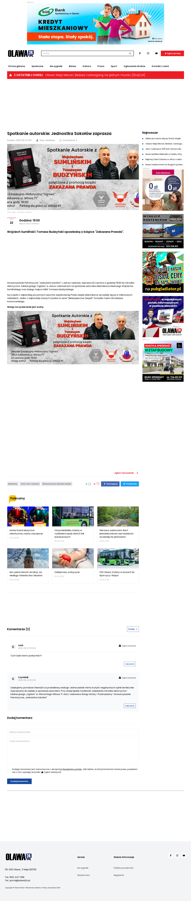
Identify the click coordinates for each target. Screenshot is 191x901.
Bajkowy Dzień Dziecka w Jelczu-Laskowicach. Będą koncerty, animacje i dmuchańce (163, 159)
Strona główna (16, 66)
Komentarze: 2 (68, 140)
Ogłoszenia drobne (134, 66)
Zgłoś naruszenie (126, 473)
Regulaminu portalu (72, 769)
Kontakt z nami (160, 66)
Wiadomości (83, 875)
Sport (114, 66)
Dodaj (133, 629)
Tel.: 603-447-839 (14, 877)
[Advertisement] (95, 105)
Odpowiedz (129, 664)
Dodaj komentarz (19, 781)
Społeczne (37, 66)
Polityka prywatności (124, 868)
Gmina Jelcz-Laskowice (30, 484)
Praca (100, 66)
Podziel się (130, 483)
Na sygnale (56, 66)
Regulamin (119, 875)
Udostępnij (110, 483)
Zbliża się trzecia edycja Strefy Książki (161, 138)
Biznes (72, 66)
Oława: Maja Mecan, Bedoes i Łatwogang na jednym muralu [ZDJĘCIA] (95, 75)
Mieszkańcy (12, 484)
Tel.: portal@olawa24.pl (17, 880)
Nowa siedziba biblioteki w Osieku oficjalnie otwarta (163, 154)
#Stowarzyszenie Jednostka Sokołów (57, 484)
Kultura (87, 66)
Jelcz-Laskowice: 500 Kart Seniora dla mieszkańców (163, 149)
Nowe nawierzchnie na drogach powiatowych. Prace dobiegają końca (163, 164)
